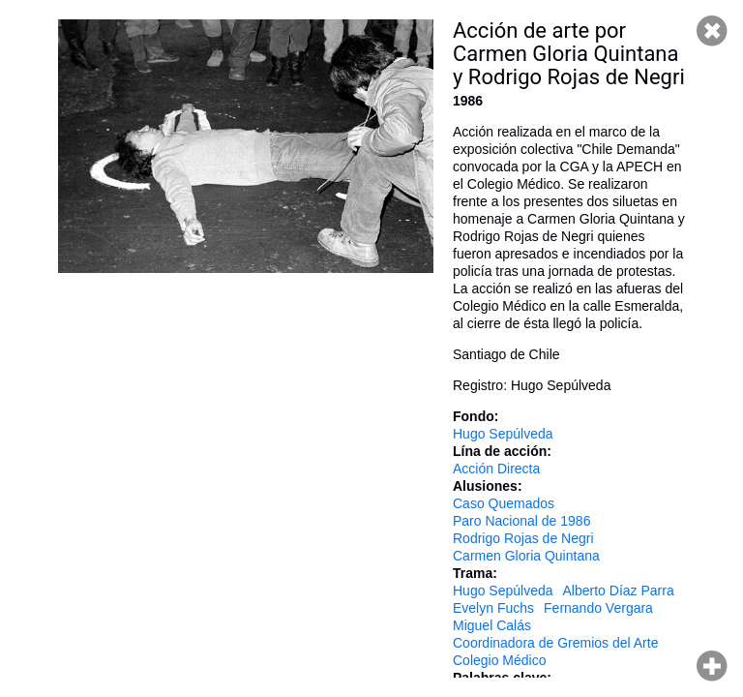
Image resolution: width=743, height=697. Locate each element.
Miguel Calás (492, 625)
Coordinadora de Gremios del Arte (555, 643)
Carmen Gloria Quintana (526, 555)
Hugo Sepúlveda (503, 433)
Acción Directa (496, 468)
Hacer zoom (712, 666)
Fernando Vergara (598, 608)
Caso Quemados (503, 503)
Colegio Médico (500, 660)
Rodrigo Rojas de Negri (523, 538)
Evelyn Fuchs (493, 608)
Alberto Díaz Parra (618, 590)
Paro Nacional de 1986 (521, 521)
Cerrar (712, 31)
